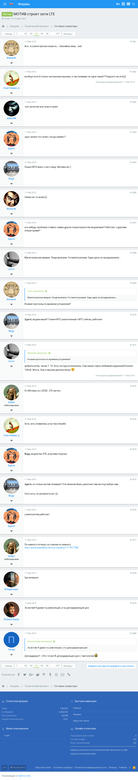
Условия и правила (63, 767)
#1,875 (133, 479)
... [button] (21, 33)
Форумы (77, 714)
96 (47, 33)
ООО (65, 719)
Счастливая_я (11, 88)
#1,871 (133, 345)
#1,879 (133, 603)
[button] (5, 4)
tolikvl (11, 402)
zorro (11, 269)
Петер (11, 649)
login (7, 735)
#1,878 (133, 573)
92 (25, 33)
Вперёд (68, 34)
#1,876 (133, 509)
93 (31, 33)
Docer (7, 18)
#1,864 (133, 132)
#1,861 (133, 41)
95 (42, 33)
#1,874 (133, 449)
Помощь (113, 767)
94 (36, 33)
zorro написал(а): (36, 291)
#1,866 (133, 192)
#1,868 (133, 253)
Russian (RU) (17, 767)
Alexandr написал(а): (38, 353)
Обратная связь (81, 721)
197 (58, 33)
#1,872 (133, 386)
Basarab (11, 208)
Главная (77, 708)
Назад (8, 34)
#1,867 (133, 222)
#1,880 (133, 633)
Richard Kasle (11, 619)
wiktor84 (11, 118)
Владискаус (11, 589)
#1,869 (133, 283)
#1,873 (133, 419)
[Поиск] (133, 4)
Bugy (11, 178)
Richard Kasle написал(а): (40, 641)
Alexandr (11, 58)
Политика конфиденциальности (90, 767)
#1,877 (133, 540)
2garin (11, 148)
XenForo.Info (24, 776)
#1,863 (133, 102)
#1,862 (133, 71)
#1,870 (133, 314)
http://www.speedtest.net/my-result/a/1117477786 (51, 547)
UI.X (4, 767)
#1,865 (133, 162)
